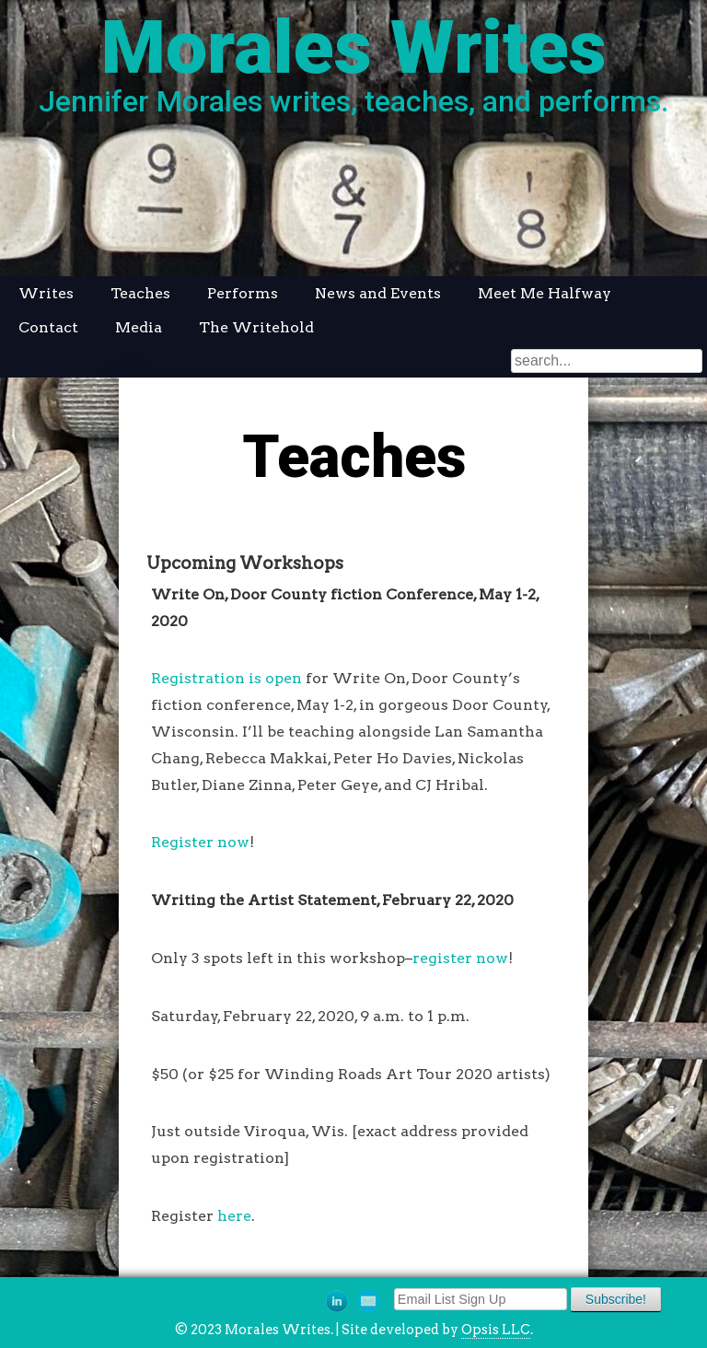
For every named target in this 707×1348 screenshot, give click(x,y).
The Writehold (256, 327)
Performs (242, 293)
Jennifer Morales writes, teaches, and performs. (353, 101)
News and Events (378, 293)
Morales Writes (354, 48)
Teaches (140, 293)
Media (138, 327)
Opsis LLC (495, 1329)
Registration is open (226, 678)
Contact (48, 327)
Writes (46, 293)
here (234, 1216)
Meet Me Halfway (544, 293)
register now (460, 958)
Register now (200, 842)
